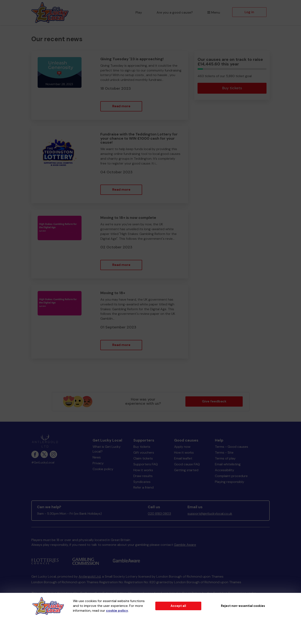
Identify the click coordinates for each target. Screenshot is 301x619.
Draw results (143, 476)
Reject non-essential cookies (243, 606)
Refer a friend (143, 487)
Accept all (178, 606)
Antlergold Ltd (90, 576)
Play (138, 12)
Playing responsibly (229, 482)
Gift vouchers (143, 452)
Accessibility (224, 470)
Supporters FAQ (145, 464)
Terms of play (225, 458)
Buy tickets (232, 88)
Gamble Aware (185, 544)
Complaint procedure (231, 476)
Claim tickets (143, 458)
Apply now (182, 446)
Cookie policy (103, 469)
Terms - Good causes (231, 446)
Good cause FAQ (187, 464)
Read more (121, 106)
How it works (143, 470)
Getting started (186, 470)
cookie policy (117, 610)
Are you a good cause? (175, 12)
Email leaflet (183, 458)
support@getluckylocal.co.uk (209, 513)
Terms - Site (224, 452)
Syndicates (141, 482)
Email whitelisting (228, 464)
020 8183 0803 (159, 513)
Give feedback (214, 401)
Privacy (98, 463)
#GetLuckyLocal (42, 462)
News (97, 457)
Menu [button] (213, 12)
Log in (249, 12)
